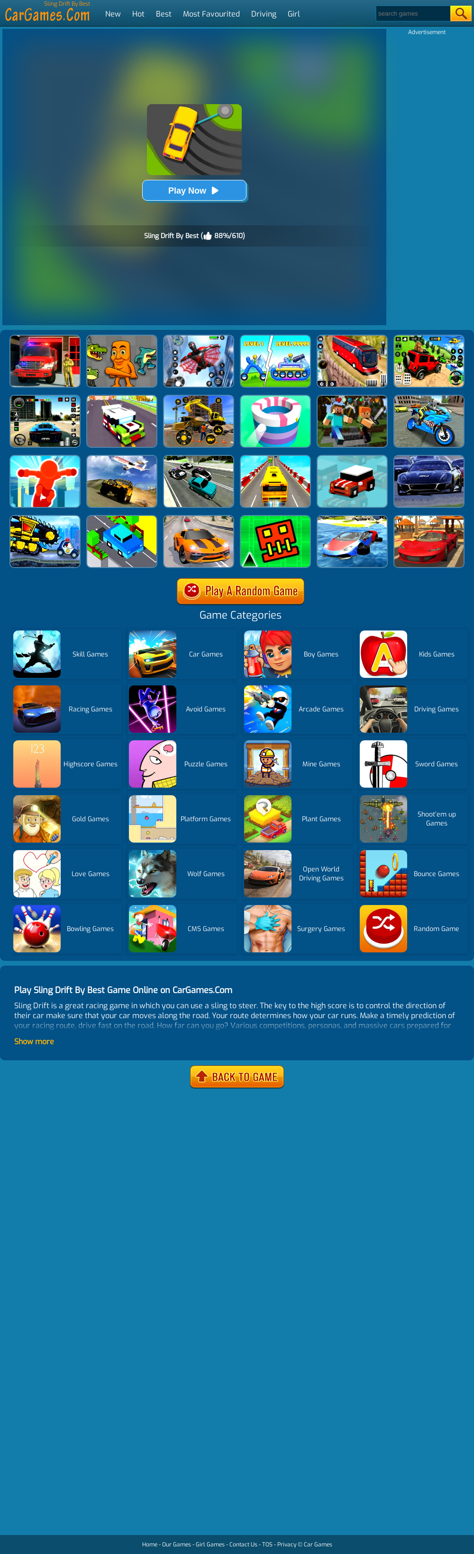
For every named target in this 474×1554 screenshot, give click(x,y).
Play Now (194, 190)
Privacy (286, 1544)
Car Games (318, 1544)
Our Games (176, 1544)
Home (149, 1544)
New (113, 14)
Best (164, 14)
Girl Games (210, 1544)
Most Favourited (211, 14)
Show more (34, 1042)
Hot (138, 14)
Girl (294, 14)
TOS (267, 1544)
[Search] (412, 13)
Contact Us (243, 1544)
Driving (263, 14)
